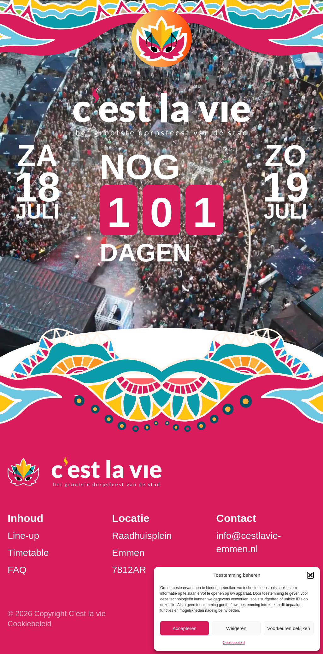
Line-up (23, 535)
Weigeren (236, 628)
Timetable (28, 552)
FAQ (17, 569)
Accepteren (185, 628)
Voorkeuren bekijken (288, 628)
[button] (310, 575)
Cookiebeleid (233, 642)
